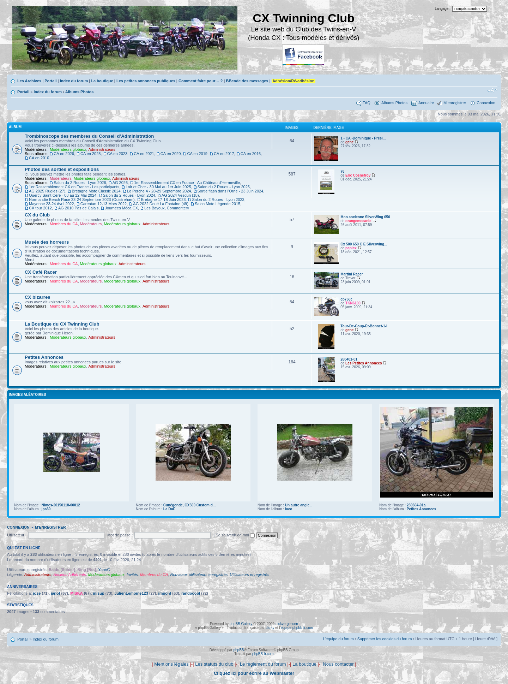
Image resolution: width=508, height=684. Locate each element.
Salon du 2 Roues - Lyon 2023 (218, 199)
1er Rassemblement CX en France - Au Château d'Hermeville (187, 182)
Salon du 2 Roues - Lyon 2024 (129, 195)
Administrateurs (101, 149)
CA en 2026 (64, 153)
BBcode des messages (247, 81)
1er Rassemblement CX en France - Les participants (74, 187)
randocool (190, 593)
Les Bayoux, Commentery (166, 208)
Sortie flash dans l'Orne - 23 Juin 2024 (231, 191)
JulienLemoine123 (131, 593)
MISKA (76, 593)
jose (37, 593)
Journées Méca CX (121, 208)
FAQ (366, 103)
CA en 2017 (224, 153)
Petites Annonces (44, 357)
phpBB (238, 650)
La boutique (102, 81)
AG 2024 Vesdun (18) (180, 195)
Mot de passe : (120, 535)
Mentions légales (171, 664)
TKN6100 (353, 303)
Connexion (486, 103)
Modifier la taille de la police (492, 90)
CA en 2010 (39, 158)
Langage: (442, 9)
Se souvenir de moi (235, 535)
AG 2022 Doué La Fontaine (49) (160, 204)
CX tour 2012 (40, 208)
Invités (132, 574)
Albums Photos (79, 92)
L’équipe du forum (338, 639)
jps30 (46, 509)
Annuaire (426, 103)
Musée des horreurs (47, 242)
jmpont (164, 593)
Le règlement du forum (263, 664)
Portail (50, 81)
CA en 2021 (144, 153)
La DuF (169, 509)
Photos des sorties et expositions (62, 169)
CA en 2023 (117, 153)
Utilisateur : (16, 535)
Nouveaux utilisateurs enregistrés (199, 574)
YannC (104, 569)
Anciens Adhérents (69, 574)
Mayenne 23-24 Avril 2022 (51, 204)
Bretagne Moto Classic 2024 (96, 191)
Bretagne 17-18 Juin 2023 (163, 199)
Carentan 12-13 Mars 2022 (103, 204)
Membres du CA (64, 224)
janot (55, 593)
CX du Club (37, 215)
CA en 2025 (90, 153)
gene (349, 142)
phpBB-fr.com (263, 654)
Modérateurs (61, 178)
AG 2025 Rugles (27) (47, 191)
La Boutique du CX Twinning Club (62, 324)
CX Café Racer (41, 272)
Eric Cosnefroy (357, 175)
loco (288, 509)
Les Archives (29, 81)
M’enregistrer (454, 103)
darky (270, 628)
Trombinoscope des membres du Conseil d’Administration (89, 136)
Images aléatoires (27, 395)
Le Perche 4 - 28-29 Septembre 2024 (159, 191)
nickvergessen (287, 624)
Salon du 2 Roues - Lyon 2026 (80, 182)
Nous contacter (338, 664)
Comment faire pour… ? (201, 81)
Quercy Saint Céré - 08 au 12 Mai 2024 (62, 195)
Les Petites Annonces (363, 363)
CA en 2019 (197, 153)
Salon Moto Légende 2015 (217, 204)
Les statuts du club (214, 664)
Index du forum (74, 81)
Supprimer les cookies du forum (384, 639)
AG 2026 (120, 182)
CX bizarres (37, 297)
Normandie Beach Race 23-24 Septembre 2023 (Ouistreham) (82, 199)
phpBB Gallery (241, 624)
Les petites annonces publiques (145, 81)
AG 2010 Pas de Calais (78, 208)
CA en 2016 (251, 153)
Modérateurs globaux (68, 149)
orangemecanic (358, 221)
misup (98, 593)
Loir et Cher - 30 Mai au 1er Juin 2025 (158, 187)
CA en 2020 (171, 153)
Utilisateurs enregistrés (249, 574)
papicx (351, 248)
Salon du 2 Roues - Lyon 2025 (224, 187)
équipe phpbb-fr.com (297, 628)
